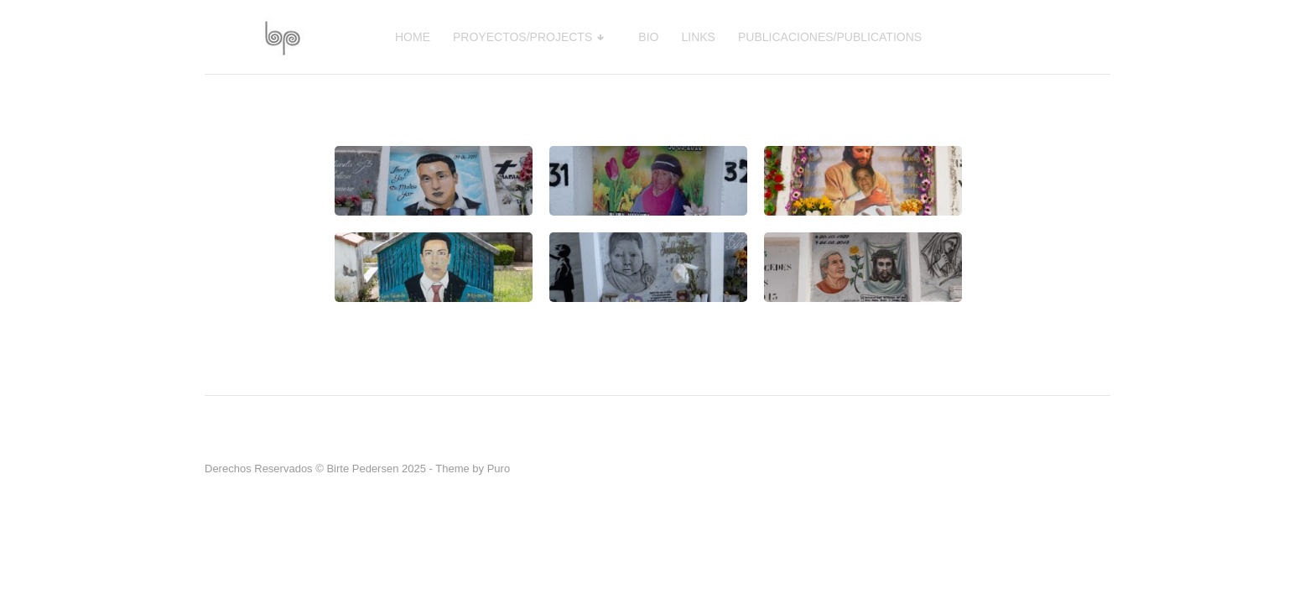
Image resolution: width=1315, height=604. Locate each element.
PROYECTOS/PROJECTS (522, 37)
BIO (648, 37)
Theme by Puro (472, 468)
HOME (412, 37)
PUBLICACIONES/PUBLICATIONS (830, 37)
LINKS (698, 37)
